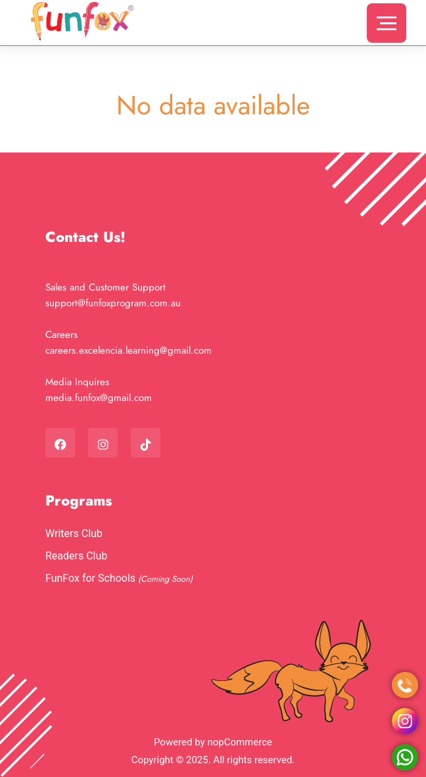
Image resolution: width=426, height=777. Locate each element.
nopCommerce (239, 742)
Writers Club (74, 533)
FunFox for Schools (91, 578)
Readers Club (76, 556)
